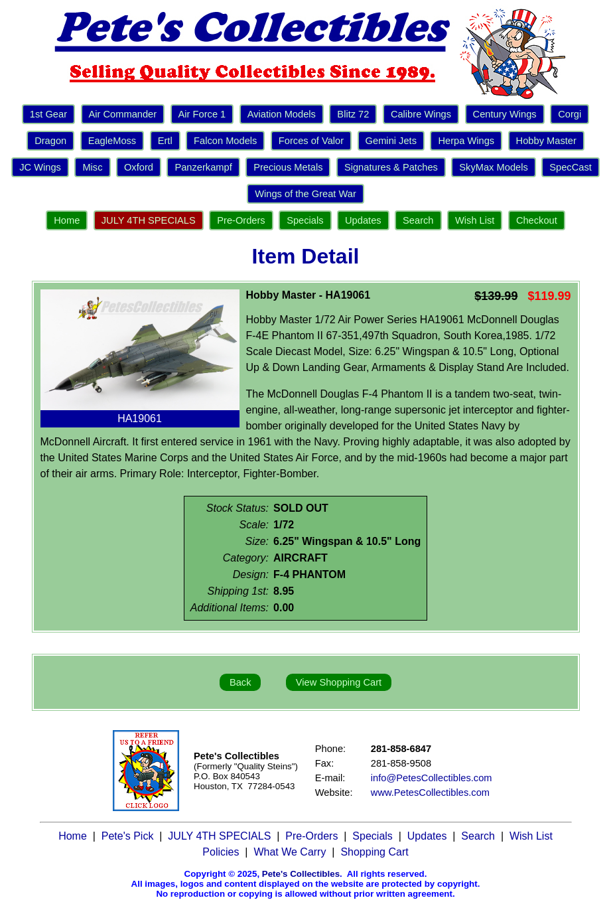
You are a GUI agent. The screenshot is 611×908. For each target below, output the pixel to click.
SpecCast (570, 167)
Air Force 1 (202, 114)
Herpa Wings (466, 140)
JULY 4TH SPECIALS (149, 220)
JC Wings (40, 167)
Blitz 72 (353, 114)
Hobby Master (546, 140)
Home (67, 220)
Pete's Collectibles (301, 874)
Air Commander (123, 114)
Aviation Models (281, 114)
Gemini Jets (391, 140)
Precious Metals (287, 167)
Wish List (474, 220)
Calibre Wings (421, 114)
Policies (220, 852)
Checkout (536, 220)
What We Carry (289, 852)
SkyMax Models (493, 167)
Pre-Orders (241, 220)
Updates (363, 220)
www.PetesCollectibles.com (430, 792)
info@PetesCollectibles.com (431, 778)
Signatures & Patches (391, 167)
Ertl (165, 140)
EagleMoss (112, 140)
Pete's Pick (128, 836)
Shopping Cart (374, 852)
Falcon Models (225, 140)
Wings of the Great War (305, 194)
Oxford (138, 167)
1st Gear (48, 114)
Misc (92, 167)
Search (418, 220)
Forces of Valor (311, 140)
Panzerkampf (203, 167)
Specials (305, 220)
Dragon (50, 140)
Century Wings (505, 114)
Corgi (569, 114)
